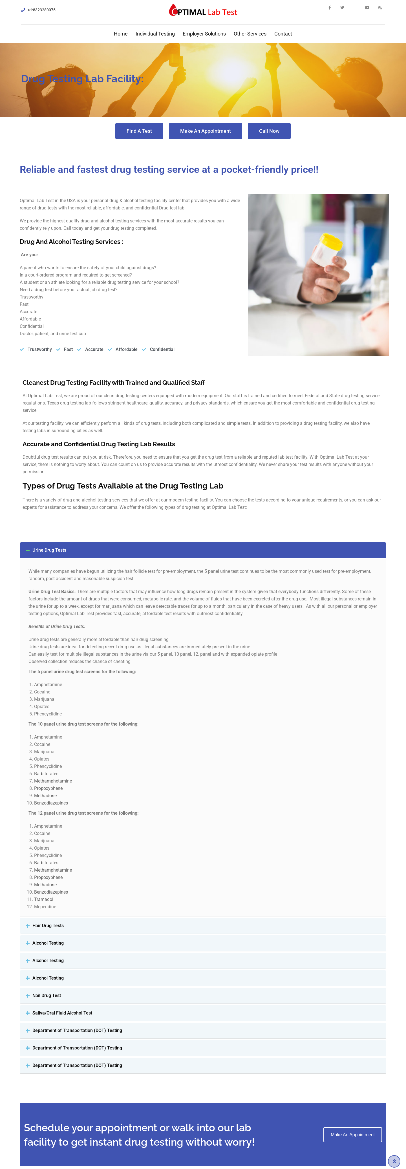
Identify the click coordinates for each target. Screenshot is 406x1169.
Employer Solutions (204, 34)
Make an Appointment (353, 1134)
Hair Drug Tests (48, 925)
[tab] (203, 550)
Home (120, 34)
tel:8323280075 (42, 10)
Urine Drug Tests (49, 550)
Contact (283, 34)
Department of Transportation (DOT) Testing (77, 1030)
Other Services (250, 34)
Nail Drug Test (46, 995)
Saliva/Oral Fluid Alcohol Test (62, 1013)
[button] (139, 131)
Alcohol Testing (48, 943)
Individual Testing (155, 34)
